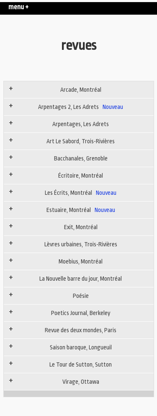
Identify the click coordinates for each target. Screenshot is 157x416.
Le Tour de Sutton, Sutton (80, 364)
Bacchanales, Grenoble (81, 158)
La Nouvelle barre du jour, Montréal (80, 278)
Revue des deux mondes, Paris (80, 330)
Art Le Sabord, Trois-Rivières (80, 141)
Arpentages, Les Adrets (80, 124)
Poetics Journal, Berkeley (81, 313)
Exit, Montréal (81, 227)
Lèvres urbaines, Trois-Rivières (80, 244)
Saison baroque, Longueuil (81, 347)
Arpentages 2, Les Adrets (80, 106)
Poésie (81, 295)
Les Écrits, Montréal (80, 192)
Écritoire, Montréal (80, 175)
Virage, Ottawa (80, 381)
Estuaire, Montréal (80, 210)
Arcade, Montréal (80, 89)
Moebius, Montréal (81, 261)
